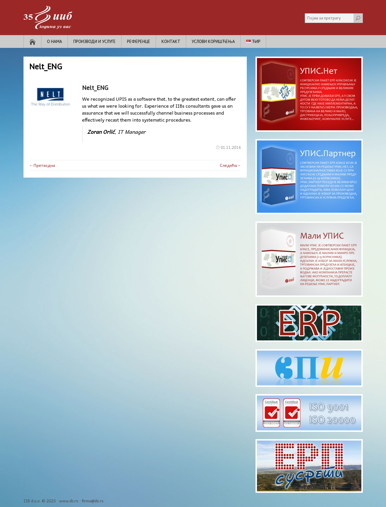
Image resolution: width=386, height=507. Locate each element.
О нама (54, 41)
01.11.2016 (231, 147)
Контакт (171, 41)
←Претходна (42, 165)
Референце (138, 41)
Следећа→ (230, 165)
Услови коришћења (213, 41)
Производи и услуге (94, 41)
